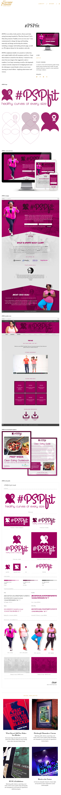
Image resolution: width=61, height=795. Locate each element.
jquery (41, 66)
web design (38, 69)
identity (38, 66)
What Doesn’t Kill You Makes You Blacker (16, 734)
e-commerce (39, 64)
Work (51, 4)
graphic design (56, 64)
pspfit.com (38, 57)
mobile (51, 66)
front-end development (47, 64)
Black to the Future (45, 779)
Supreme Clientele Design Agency (7, 3)
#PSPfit (32, 25)
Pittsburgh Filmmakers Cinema (45, 733)
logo (49, 66)
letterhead (45, 66)
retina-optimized (54, 68)
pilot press (43, 68)
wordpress (44, 69)
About (41, 4)
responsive (48, 68)
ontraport (38, 68)
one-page (56, 66)
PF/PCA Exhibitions (16, 781)
